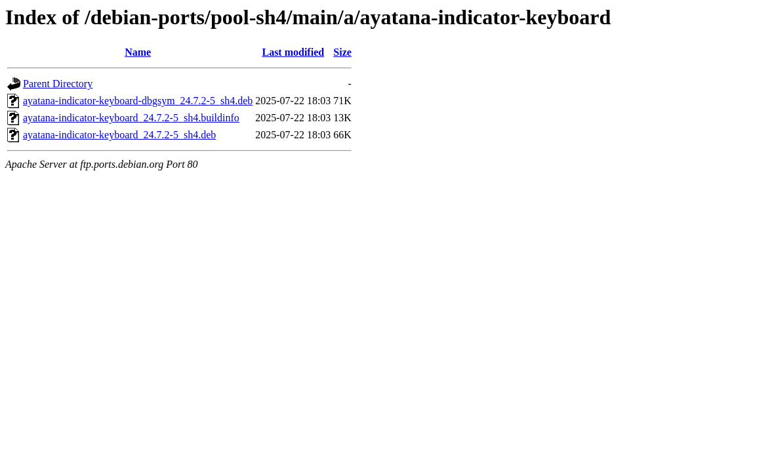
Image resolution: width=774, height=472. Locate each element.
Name (138, 52)
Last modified (293, 52)
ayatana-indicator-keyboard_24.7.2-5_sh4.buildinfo (131, 117)
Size (342, 52)
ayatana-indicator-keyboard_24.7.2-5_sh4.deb (119, 134)
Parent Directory (57, 83)
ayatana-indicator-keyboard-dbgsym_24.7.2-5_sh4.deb (138, 100)
